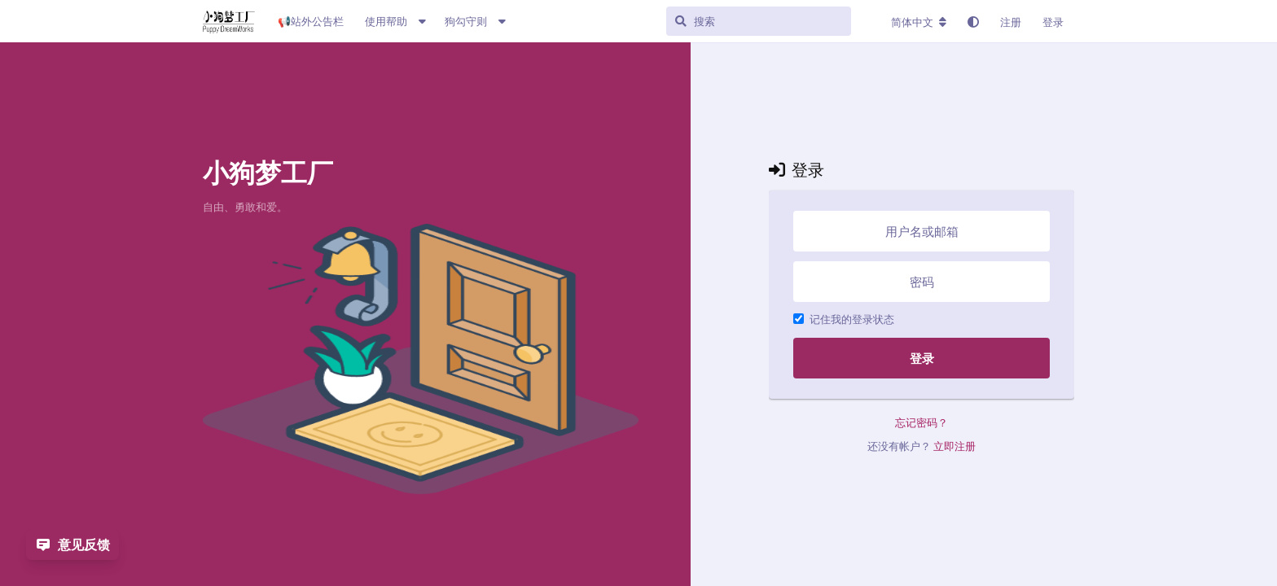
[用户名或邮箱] (921, 231)
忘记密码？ (921, 422)
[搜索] (780, 21)
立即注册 (954, 446)
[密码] (921, 281)
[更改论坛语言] (918, 22)
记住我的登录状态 (843, 319)
